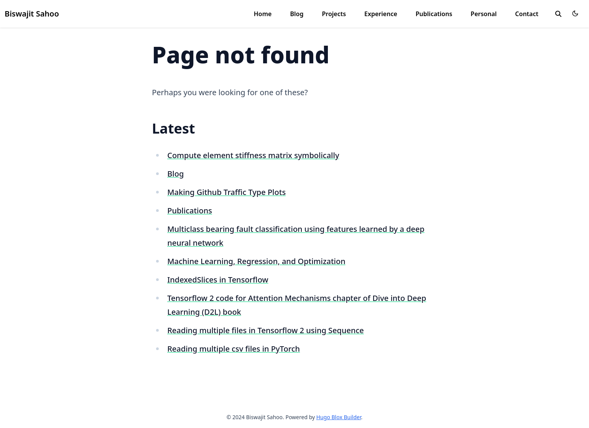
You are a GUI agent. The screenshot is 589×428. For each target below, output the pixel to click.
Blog (296, 14)
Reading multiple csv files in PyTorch (233, 349)
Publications (434, 14)
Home (263, 14)
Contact (526, 14)
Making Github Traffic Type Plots (226, 192)
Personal (484, 14)
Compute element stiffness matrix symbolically (253, 155)
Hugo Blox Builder (338, 417)
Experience (380, 14)
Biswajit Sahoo (32, 13)
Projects (334, 14)
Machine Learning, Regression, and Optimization (256, 261)
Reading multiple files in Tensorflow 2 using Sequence (265, 330)
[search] (558, 14)
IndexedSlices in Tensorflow (217, 279)
